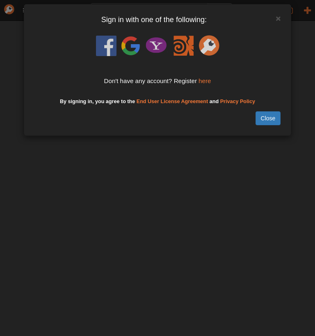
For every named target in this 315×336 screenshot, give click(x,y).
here (205, 80)
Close (268, 118)
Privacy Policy (237, 101)
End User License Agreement (172, 101)
